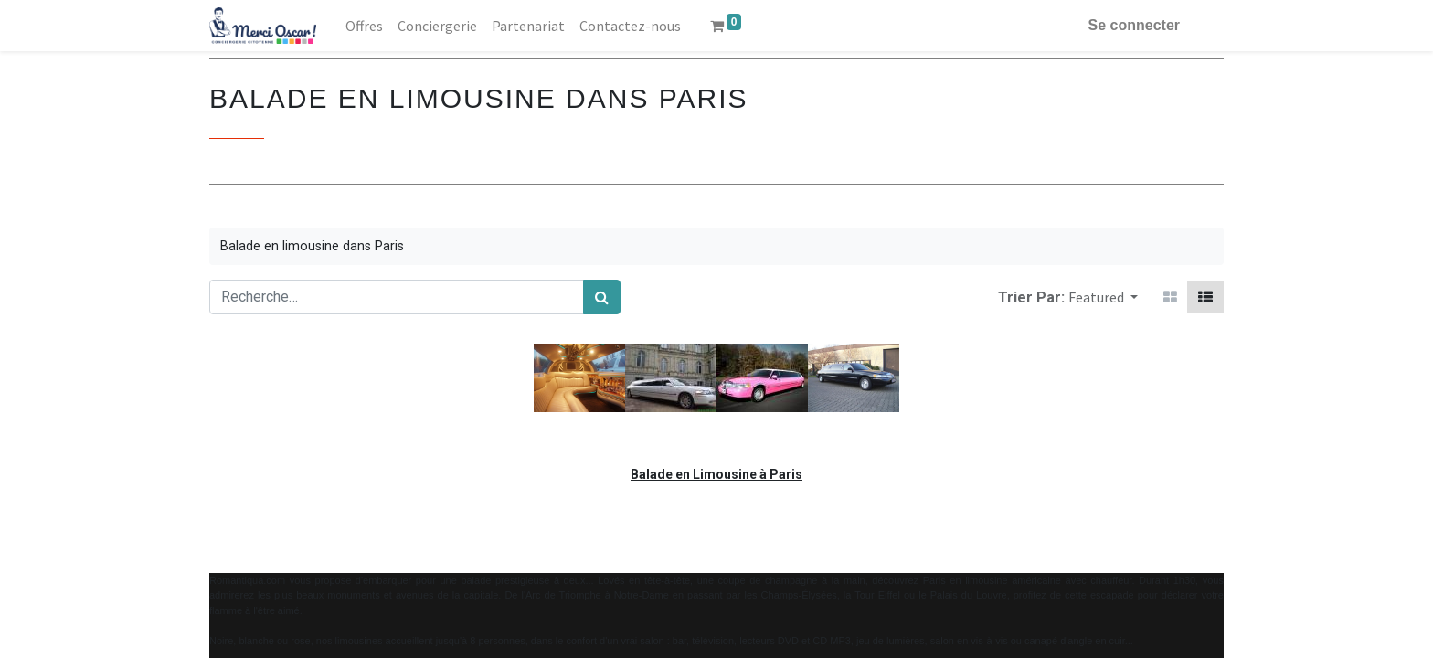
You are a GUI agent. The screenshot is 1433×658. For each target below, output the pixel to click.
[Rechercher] (602, 297)
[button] (1103, 297)
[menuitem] (364, 25)
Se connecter (1134, 25)
